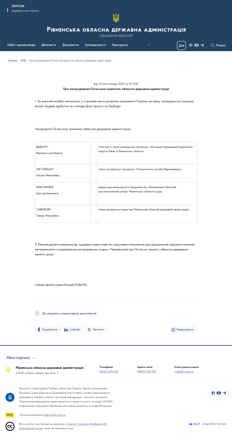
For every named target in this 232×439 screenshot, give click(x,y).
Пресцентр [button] (120, 45)
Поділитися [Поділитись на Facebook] (49, 329)
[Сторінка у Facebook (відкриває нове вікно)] (191, 45)
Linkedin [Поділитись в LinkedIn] (75, 329)
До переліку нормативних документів (69, 313)
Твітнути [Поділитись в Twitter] (98, 329)
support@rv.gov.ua (54, 415)
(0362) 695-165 (108, 371)
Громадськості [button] (95, 45)
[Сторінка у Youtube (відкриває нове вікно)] (196, 45)
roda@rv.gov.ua (184, 371)
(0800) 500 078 (146, 371)
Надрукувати (185, 329)
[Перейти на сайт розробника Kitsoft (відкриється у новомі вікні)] (195, 424)
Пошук (221, 45)
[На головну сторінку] (116, 25)
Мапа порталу (18, 358)
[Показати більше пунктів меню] (149, 45)
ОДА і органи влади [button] (21, 45)
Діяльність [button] (49, 45)
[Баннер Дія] (181, 45)
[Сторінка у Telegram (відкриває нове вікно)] (202, 45)
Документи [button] (70, 45)
